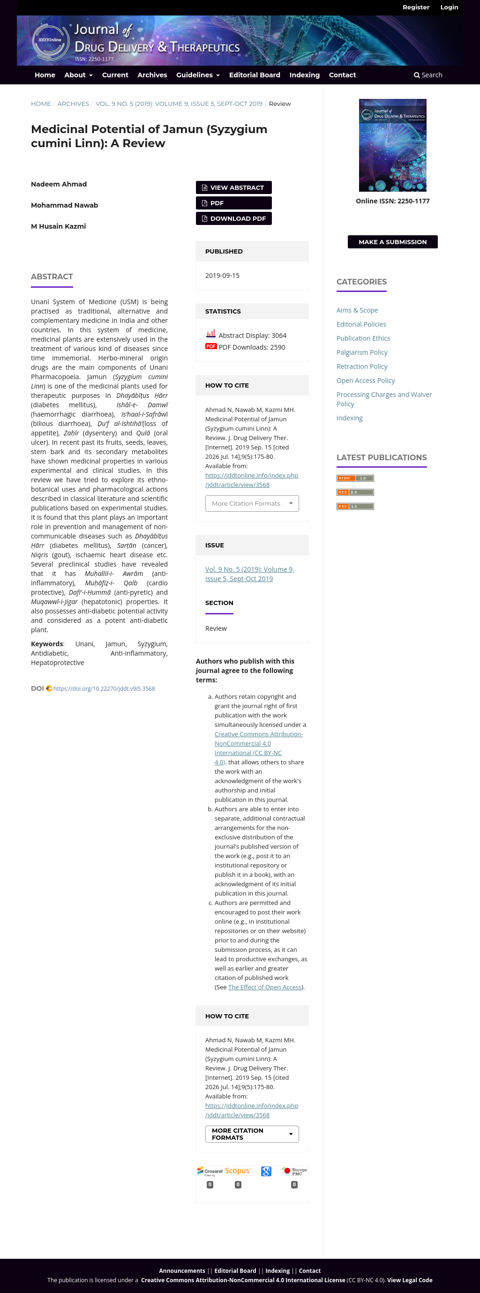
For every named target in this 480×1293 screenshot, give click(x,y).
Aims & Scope (357, 310)
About (76, 75)
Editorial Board (254, 75)
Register (416, 7)
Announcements (182, 1271)
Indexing (305, 75)
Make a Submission (393, 242)
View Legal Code (409, 1280)
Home (45, 75)
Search (428, 74)
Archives (152, 75)
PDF (216, 203)
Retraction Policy (362, 366)
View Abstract (236, 187)
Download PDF (237, 218)
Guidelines (195, 75)
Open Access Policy (366, 380)
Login (449, 7)
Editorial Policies (361, 324)
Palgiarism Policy (362, 352)
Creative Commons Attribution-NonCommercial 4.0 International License (243, 1280)
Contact (342, 75)
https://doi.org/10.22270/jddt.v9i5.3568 (104, 688)
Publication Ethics (363, 338)
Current (115, 75)
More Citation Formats (246, 503)
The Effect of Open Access (264, 987)
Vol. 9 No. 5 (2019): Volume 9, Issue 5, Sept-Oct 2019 (179, 103)
